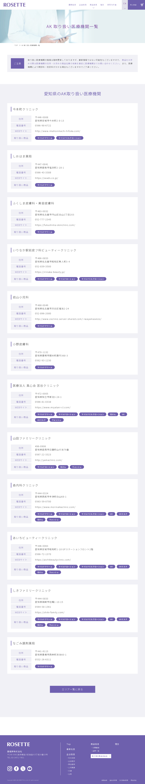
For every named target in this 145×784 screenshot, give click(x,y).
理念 (117, 744)
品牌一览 (96, 751)
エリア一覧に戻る (72, 689)
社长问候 (71, 758)
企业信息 (71, 754)
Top (69, 744)
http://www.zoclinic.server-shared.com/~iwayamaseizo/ (68, 319)
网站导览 (134, 780)
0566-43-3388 (43, 172)
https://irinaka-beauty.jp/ (50, 272)
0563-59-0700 (43, 501)
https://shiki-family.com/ (50, 612)
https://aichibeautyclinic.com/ (53, 559)
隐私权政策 (113, 780)
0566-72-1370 (43, 554)
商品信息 (95, 744)
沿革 (70, 774)
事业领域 (71, 764)
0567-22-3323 (43, 454)
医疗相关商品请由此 (100, 756)
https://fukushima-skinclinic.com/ (55, 225)
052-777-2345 (43, 219)
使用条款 (104, 780)
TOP (16, 45)
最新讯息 (71, 749)
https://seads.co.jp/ (46, 178)
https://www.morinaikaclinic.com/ (55, 507)
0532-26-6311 (43, 659)
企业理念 (71, 761)
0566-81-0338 (43, 402)
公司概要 (71, 767)
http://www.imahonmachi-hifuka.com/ (57, 131)
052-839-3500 (43, 266)
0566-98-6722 (43, 125)
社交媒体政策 (124, 780)
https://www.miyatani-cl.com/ (52, 407)
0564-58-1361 (43, 607)
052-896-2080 (43, 313)
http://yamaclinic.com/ (48, 460)
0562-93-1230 (43, 360)
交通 (70, 771)
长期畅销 (96, 747)
